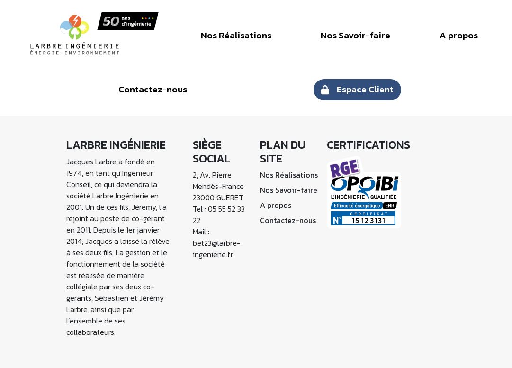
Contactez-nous (152, 89)
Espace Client (365, 89)
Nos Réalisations (236, 35)
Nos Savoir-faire (355, 35)
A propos (459, 35)
